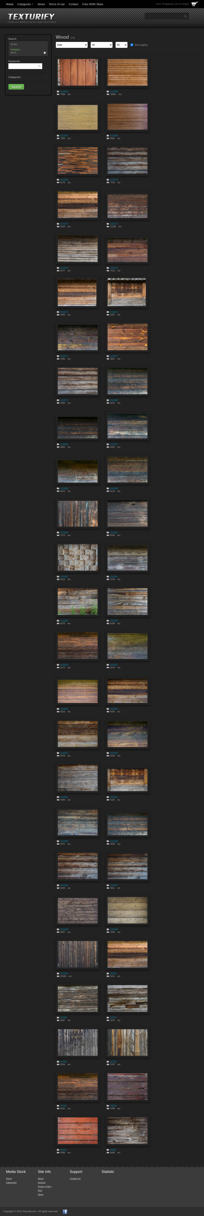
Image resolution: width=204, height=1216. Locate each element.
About (41, 4)
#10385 (64, 179)
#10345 (114, 929)
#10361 (114, 576)
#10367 (114, 444)
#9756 (63, 1061)
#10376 (64, 268)
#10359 (114, 620)
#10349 (114, 841)
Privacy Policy (44, 1186)
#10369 (114, 400)
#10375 (114, 268)
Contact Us (75, 1178)
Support (42, 1182)
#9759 (113, 973)
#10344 (64, 973)
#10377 (114, 223)
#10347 (114, 885)
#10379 (114, 179)
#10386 (114, 135)
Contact (73, 4)
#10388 (114, 91)
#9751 (63, 1105)
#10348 (64, 885)
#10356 (64, 709)
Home (9, 4)
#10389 (64, 91)
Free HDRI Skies (92, 4)
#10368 (64, 444)
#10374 (64, 312)
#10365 (114, 488)
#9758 (63, 1017)
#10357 (114, 664)
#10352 (64, 797)
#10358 (64, 664)
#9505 (63, 1150)
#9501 (113, 1150)
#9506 (113, 1105)
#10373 (114, 312)
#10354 (64, 753)
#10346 (64, 929)
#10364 (64, 532)
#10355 (114, 709)
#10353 (114, 753)
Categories (25, 4)
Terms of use (57, 4)
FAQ (40, 1190)
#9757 (113, 1017)
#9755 (113, 1061)
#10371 (114, 356)
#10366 (64, 488)
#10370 (64, 400)
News (40, 1194)
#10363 (114, 532)
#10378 (64, 223)
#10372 (64, 356)
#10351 (114, 797)
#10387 (64, 135)
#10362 (64, 576)
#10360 (64, 620)
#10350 (64, 841)
